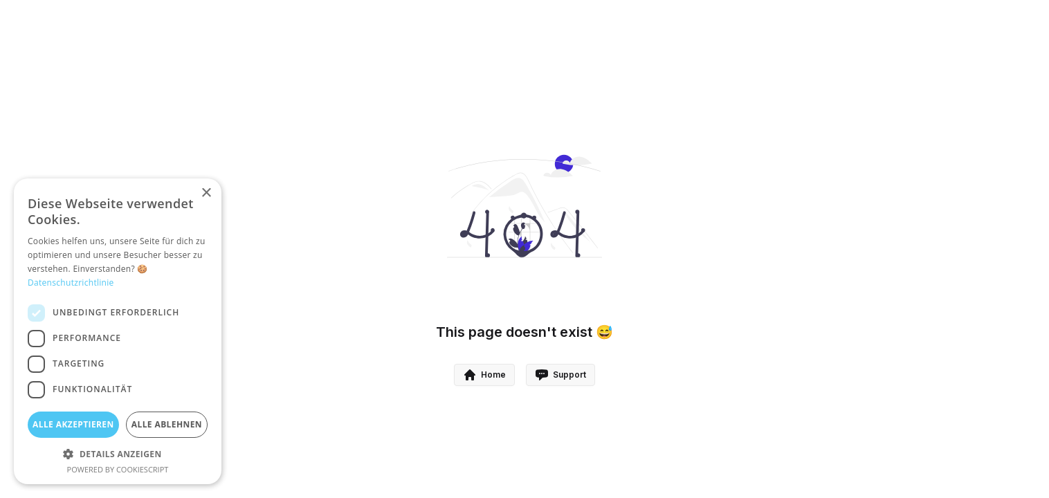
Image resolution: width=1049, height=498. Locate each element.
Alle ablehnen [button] (166, 424)
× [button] (206, 193)
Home (484, 375)
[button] (118, 454)
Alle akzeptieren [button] (73, 424)
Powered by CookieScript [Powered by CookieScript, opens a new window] (118, 469)
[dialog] (117, 331)
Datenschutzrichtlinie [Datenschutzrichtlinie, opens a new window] (71, 282)
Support (560, 375)
